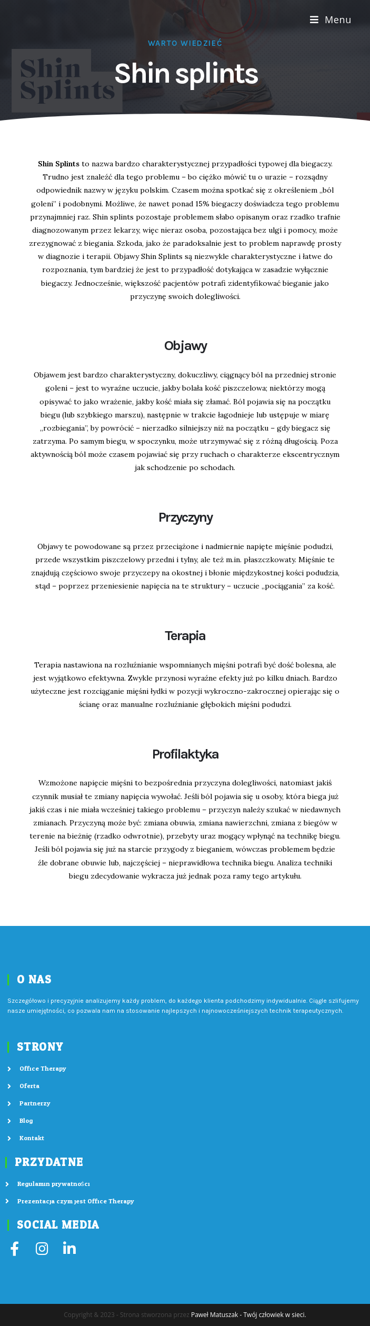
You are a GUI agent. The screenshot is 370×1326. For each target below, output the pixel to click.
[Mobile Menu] (331, 19)
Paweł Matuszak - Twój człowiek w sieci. (248, 1314)
